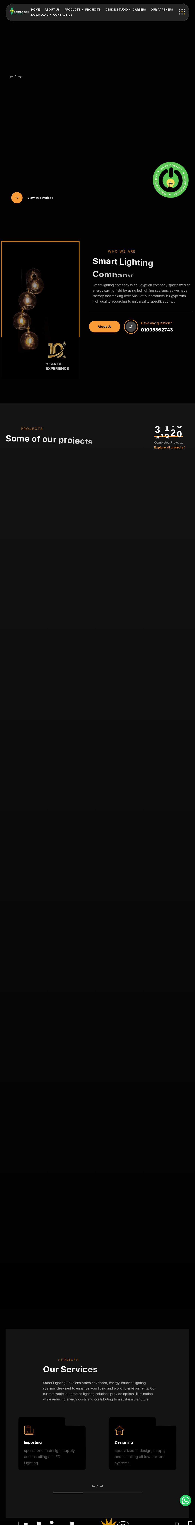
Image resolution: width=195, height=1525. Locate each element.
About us (52, 9)
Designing (124, 1442)
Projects (93, 9)
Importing (33, 1442)
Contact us (62, 14)
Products (72, 9)
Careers (139, 9)
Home (35, 9)
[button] (11, 76)
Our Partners (162, 9)
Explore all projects (169, 447)
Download (39, 14)
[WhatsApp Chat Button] (185, 1500)
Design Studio (116, 9)
